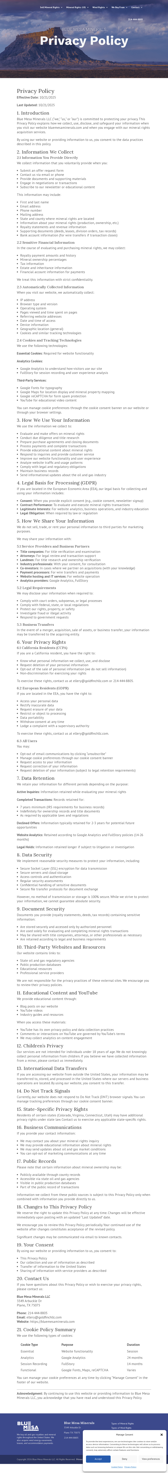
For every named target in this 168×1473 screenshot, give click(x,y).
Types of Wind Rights (121, 1427)
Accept (98, 1458)
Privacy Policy (130, 1467)
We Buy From (133, 7)
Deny (124, 1458)
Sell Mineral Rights (65, 7)
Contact (117, 19)
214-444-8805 (135, 19)
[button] (161, 1434)
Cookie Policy (117, 1467)
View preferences (151, 1458)
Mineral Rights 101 (91, 7)
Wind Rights (113, 7)
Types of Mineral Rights (122, 1423)
